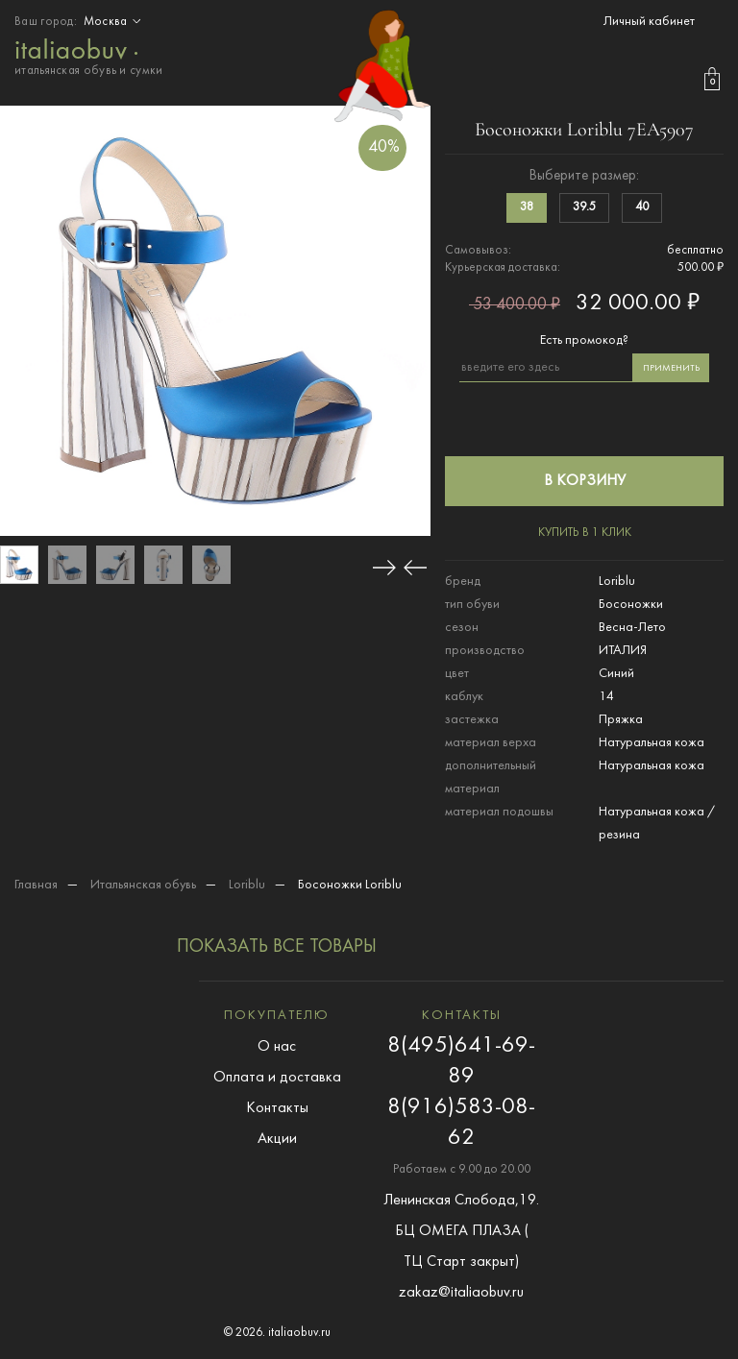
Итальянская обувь (143, 885)
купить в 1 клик (584, 533)
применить (671, 368)
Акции (277, 1139)
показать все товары (277, 947)
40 (642, 207)
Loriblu (247, 885)
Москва (114, 22)
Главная (36, 885)
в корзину (585, 481)
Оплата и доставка (277, 1077)
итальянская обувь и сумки (88, 55)
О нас (277, 1047)
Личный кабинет (649, 21)
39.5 (584, 207)
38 (526, 207)
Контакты (277, 1108)
